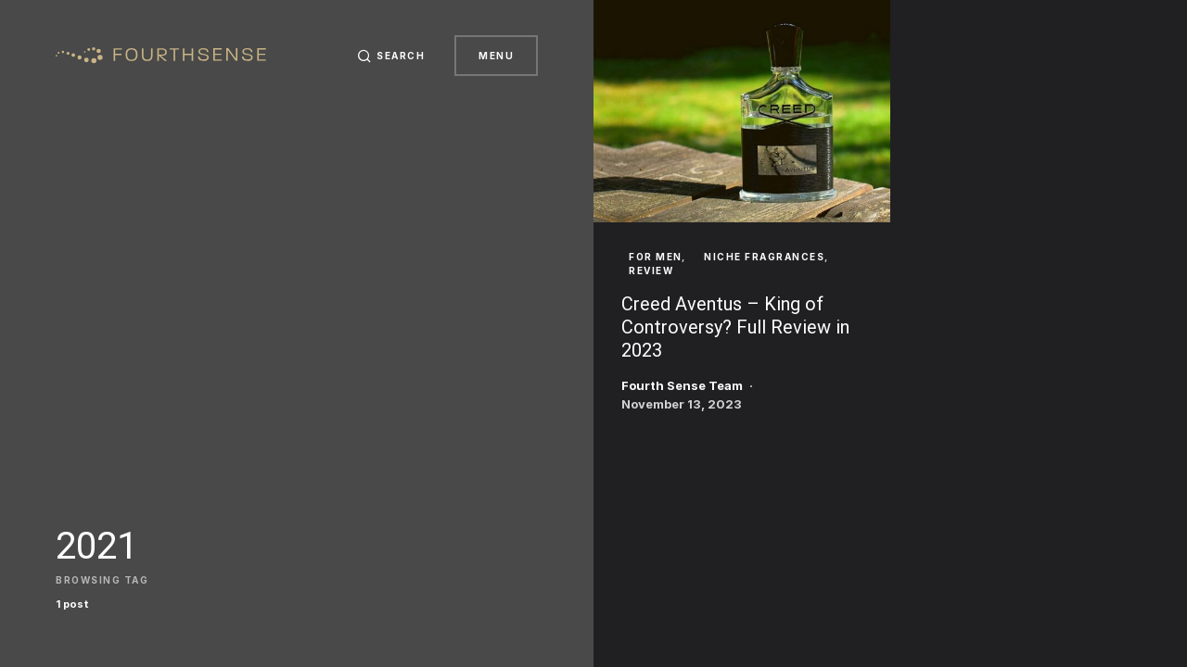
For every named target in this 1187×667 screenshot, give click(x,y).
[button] (391, 55)
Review (651, 270)
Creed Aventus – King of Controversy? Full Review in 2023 (735, 327)
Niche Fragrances (764, 256)
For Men (656, 256)
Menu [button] (496, 55)
